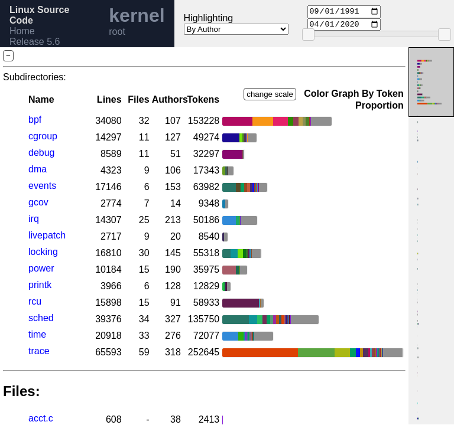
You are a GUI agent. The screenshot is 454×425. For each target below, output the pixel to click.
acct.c (40, 418)
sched (41, 318)
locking (43, 252)
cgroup (42, 136)
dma (37, 169)
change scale (270, 94)
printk (39, 285)
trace (39, 351)
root (117, 32)
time (37, 334)
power (41, 268)
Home (22, 31)
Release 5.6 (34, 42)
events (42, 186)
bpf (34, 120)
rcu (34, 301)
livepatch (47, 235)
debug (41, 153)
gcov (38, 202)
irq (33, 219)
